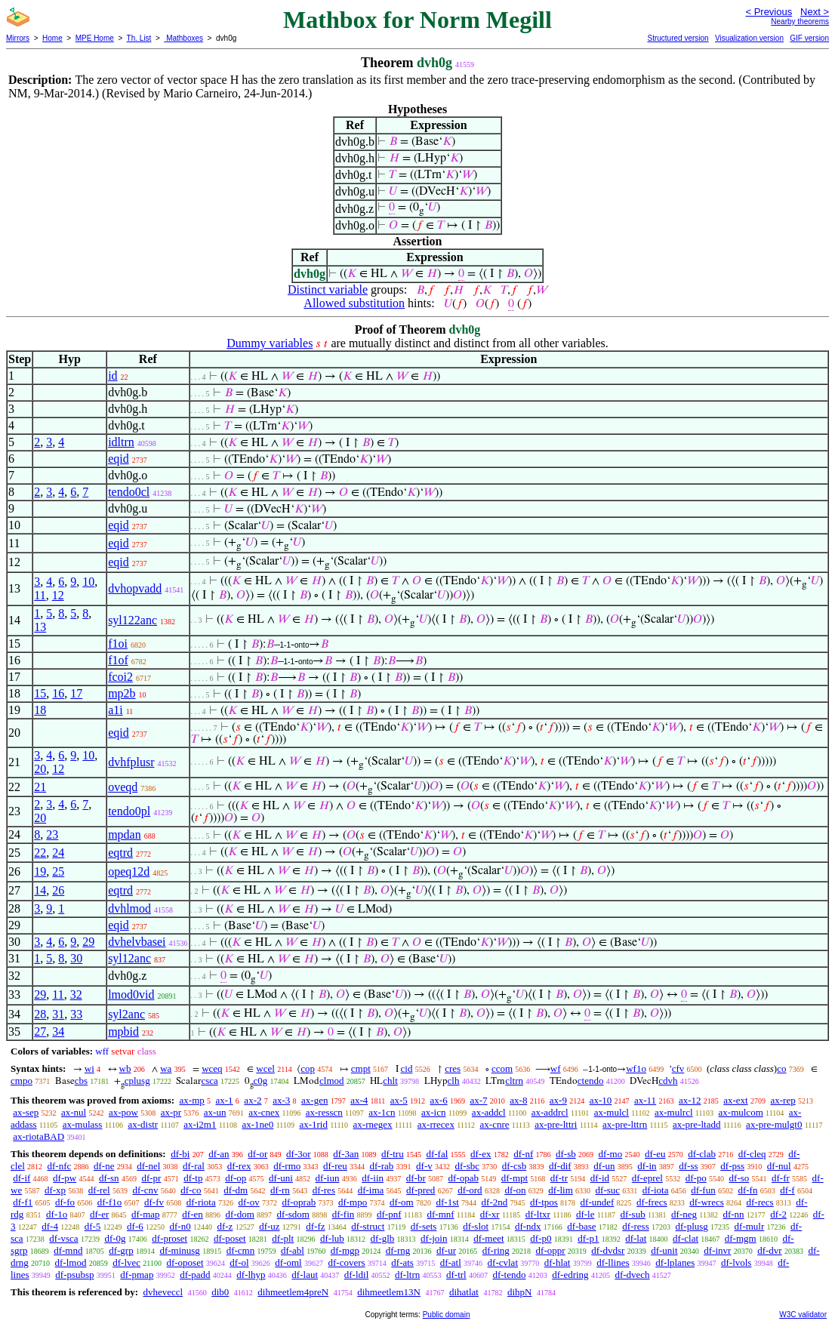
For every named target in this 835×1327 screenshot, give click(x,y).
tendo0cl (128, 491)
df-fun (703, 1190)
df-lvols (736, 1262)
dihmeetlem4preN (292, 1292)
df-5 (93, 1226)
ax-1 (224, 1100)
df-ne (104, 1166)
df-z (225, 1226)
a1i (115, 710)
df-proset (169, 1238)
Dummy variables (269, 343)
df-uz (269, 1226)
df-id (599, 1178)
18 (40, 710)
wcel (265, 1068)
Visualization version (749, 38)
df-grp (121, 1250)
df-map (145, 1214)
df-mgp (345, 1250)
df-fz (315, 1226)
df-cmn (240, 1250)
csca (209, 1080)
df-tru (392, 1153)
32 (76, 994)
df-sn (109, 1178)
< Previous (768, 11)
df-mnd (68, 1250)
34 (58, 1031)
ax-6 (439, 1100)
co (781, 1068)
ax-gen (314, 1100)
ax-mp (192, 1100)
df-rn (280, 1190)
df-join (434, 1238)
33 (76, 1014)
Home (52, 38)
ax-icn (433, 1112)
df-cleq (752, 1153)
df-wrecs (706, 1202)
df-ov (248, 1202)
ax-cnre (495, 1124)
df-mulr (750, 1226)
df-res (324, 1190)
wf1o (636, 1068)
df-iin (373, 1178)
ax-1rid (313, 1124)
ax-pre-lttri (556, 1124)
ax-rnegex (373, 1124)
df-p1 (588, 1238)
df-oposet (184, 1262)
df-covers (346, 1262)
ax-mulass (83, 1124)
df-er (99, 1214)
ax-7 (478, 1100)
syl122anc (132, 620)
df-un (604, 1166)
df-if (21, 1178)
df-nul (779, 1166)
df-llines (612, 1262)
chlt (390, 1080)
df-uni (281, 1178)
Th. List (139, 38)
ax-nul (73, 1112)
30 (76, 958)
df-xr (490, 1214)
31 (58, 1014)
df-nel (148, 1166)
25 (58, 871)
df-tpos (544, 1202)
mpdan (124, 834)
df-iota (655, 1190)
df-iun (328, 1178)
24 (58, 852)
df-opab (463, 1178)
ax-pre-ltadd (697, 1124)
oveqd (122, 786)
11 (39, 595)
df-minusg (179, 1250)
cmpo (21, 1080)
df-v (424, 1166)
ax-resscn (324, 1112)
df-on (514, 1190)
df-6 (135, 1226)
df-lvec (126, 1262)
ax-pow (123, 1112)
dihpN (519, 1292)
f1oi (118, 643)
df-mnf (440, 1214)
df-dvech (632, 1274)
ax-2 (252, 1100)
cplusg (137, 1080)
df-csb (514, 1166)
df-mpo (352, 1202)
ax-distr (143, 1124)
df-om (402, 1202)
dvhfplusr (131, 762)
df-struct (367, 1226)
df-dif (560, 1166)
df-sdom (293, 1214)
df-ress (635, 1226)
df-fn (747, 1190)
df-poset (230, 1238)
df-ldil (356, 1274)
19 (40, 871)
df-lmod (71, 1262)
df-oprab (299, 1202)
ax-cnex (263, 1112)
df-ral (194, 1166)
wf (555, 1068)
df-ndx (528, 1226)
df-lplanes (675, 1262)
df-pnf (389, 1214)
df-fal (437, 1153)
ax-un (215, 1112)
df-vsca (63, 1238)
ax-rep (782, 1100)
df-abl (292, 1250)
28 (40, 1014)
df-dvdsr (607, 1250)
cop (307, 1068)
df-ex (480, 1153)
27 (40, 1031)
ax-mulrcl (674, 1112)
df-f (787, 1190)
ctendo (591, 1080)
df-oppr (550, 1250)
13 (40, 626)
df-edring (570, 1274)
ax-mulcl (611, 1112)
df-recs (760, 1202)
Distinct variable (328, 289)
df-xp (55, 1190)
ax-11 (645, 1100)
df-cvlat (503, 1262)
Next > (814, 11)
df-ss (688, 1166)
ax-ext (735, 1100)
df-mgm (740, 1238)
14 (40, 890)
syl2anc (126, 1014)
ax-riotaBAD (38, 1136)
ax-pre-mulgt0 (774, 1124)
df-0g (114, 1238)
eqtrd (120, 852)
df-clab (702, 1153)
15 (40, 693)
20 (40, 768)
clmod (331, 1080)
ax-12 (690, 1100)
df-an (218, 1153)
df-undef (598, 1202)
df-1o (56, 1214)
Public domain (446, 1314)
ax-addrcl (550, 1112)
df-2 (778, 1214)
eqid (118, 458)
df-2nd (495, 1202)
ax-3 (281, 1100)
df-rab (382, 1166)
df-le (585, 1214)
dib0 (220, 1292)
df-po (696, 1178)
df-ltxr (537, 1214)
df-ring (496, 1250)
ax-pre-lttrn (624, 1124)
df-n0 (180, 1226)
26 (58, 890)
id (112, 375)
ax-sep (26, 1112)
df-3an (346, 1153)
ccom (502, 1068)
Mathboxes (183, 38)
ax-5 (399, 1100)
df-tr (559, 1178)
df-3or (298, 1153)
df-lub (332, 1238)
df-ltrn (407, 1274)
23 (52, 834)
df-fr (781, 1178)
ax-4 (359, 1100)
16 (58, 693)
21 (40, 786)
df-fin (343, 1214)
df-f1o (109, 1202)
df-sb (566, 1153)
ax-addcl (489, 1112)
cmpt (361, 1068)
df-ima (371, 1190)
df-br (416, 1178)
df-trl (456, 1274)
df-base (581, 1226)
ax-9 (558, 1100)
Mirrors (17, 38)
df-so (739, 1178)
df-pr (151, 1178)
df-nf (523, 1153)
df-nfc (60, 1166)
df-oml (288, 1262)
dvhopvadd (135, 588)
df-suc (608, 1190)
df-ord (470, 1190)
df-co (190, 1190)
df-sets (424, 1226)
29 (88, 941)
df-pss (732, 1166)
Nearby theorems (800, 21)
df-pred (420, 1190)
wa (165, 1068)
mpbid (123, 1031)
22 (40, 852)
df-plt (283, 1238)
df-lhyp (250, 1274)
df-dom (240, 1214)
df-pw (64, 1178)
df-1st (447, 1202)
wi (89, 1068)
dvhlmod (129, 908)
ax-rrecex (435, 1124)
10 (88, 581)
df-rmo (286, 1166)
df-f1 (22, 1202)
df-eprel (647, 1178)
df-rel (99, 1190)
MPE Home (94, 38)
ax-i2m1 (199, 1124)
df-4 (50, 1226)
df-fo (65, 1202)
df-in (646, 1166)
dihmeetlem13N (389, 1292)
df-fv (154, 1202)
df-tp (192, 1178)
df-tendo (508, 1274)
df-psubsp (74, 1274)
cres (453, 1068)
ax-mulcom (741, 1112)
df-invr (717, 1250)
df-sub (632, 1214)
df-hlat (557, 1262)
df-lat (635, 1238)
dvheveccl (163, 1292)
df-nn (733, 1214)
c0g (261, 1080)
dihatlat (464, 1292)
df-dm (235, 1190)
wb (125, 1068)
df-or (257, 1153)
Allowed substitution (354, 303)
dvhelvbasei (136, 941)
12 (58, 595)
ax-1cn (381, 1112)
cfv (678, 1068)
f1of (118, 660)
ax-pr (171, 1112)
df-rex (239, 1166)
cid (407, 1068)
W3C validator (803, 1314)
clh (454, 1080)
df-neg (684, 1214)
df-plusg (691, 1226)
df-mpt (514, 1178)
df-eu (655, 1153)
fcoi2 (120, 676)
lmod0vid (131, 994)
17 (76, 693)
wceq (212, 1068)
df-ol (239, 1262)
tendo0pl (129, 811)
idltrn (121, 442)
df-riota (201, 1202)
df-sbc (466, 1166)
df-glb (383, 1238)
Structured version (677, 38)
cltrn (514, 1080)
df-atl (450, 1262)
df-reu (335, 1166)
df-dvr (769, 1250)
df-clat (685, 1238)
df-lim (560, 1190)
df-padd (195, 1274)
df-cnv (145, 1190)
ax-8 (518, 1100)
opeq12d (128, 871)
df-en (192, 1214)
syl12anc (129, 958)
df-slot (475, 1226)
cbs (81, 1080)
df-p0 (540, 1238)
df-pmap (136, 1274)
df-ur (446, 1250)
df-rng (398, 1250)
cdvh (667, 1080)
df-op (235, 1178)
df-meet (488, 1238)
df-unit (664, 1250)
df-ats (402, 1262)
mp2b (121, 693)
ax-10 (601, 1100)
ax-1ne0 (258, 1124)
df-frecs (651, 1202)
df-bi (180, 1153)
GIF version (809, 38)
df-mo (610, 1153)
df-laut (304, 1274)
